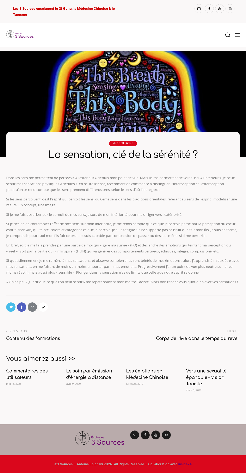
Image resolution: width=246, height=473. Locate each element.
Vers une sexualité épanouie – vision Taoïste (206, 377)
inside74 (185, 464)
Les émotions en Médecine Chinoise (147, 374)
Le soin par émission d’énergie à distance (89, 374)
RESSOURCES (123, 143)
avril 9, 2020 (73, 384)
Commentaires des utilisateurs (27, 374)
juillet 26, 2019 (134, 384)
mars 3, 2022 (194, 390)
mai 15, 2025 (13, 384)
